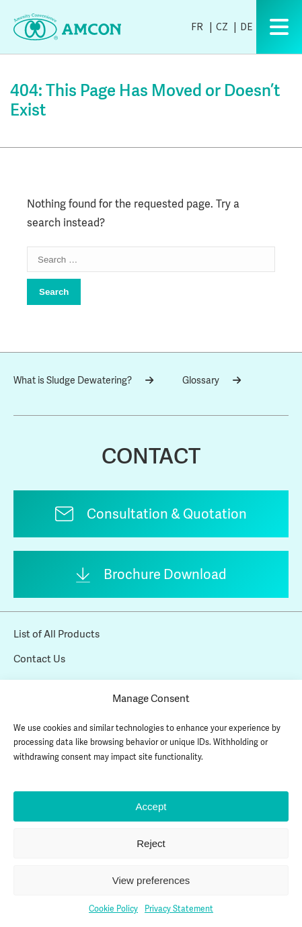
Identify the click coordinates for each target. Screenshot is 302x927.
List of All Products (56, 634)
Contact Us (39, 659)
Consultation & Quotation (167, 514)
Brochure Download (165, 574)
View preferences (151, 880)
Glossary (211, 380)
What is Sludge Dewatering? (83, 380)
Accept (151, 806)
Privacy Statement (179, 908)
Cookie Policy (113, 908)
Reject (151, 843)
